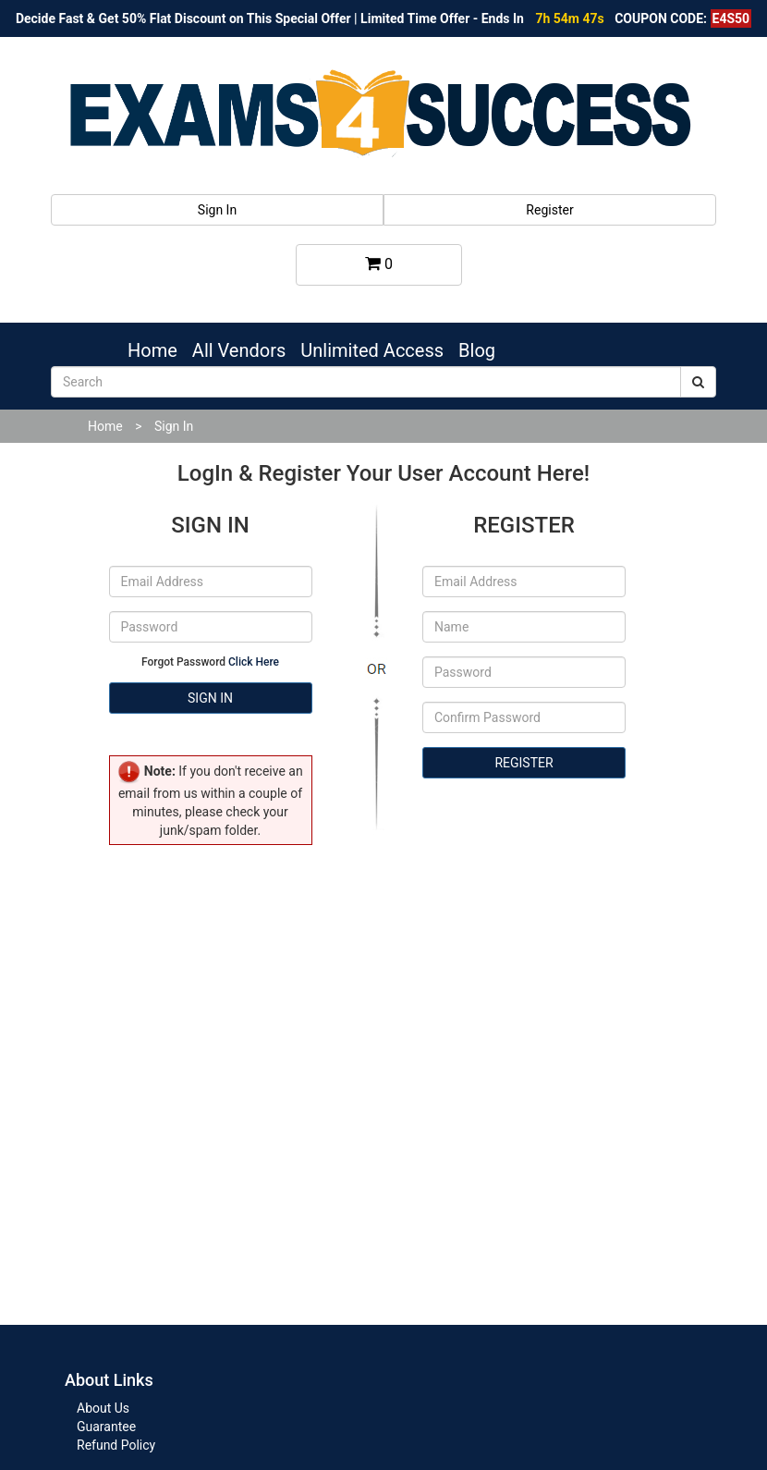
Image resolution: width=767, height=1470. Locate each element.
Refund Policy (116, 1445)
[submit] (698, 382)
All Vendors (239, 350)
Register (549, 209)
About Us (103, 1408)
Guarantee (106, 1426)
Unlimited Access (372, 350)
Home (152, 350)
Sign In (217, 209)
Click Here (253, 661)
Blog (476, 350)
